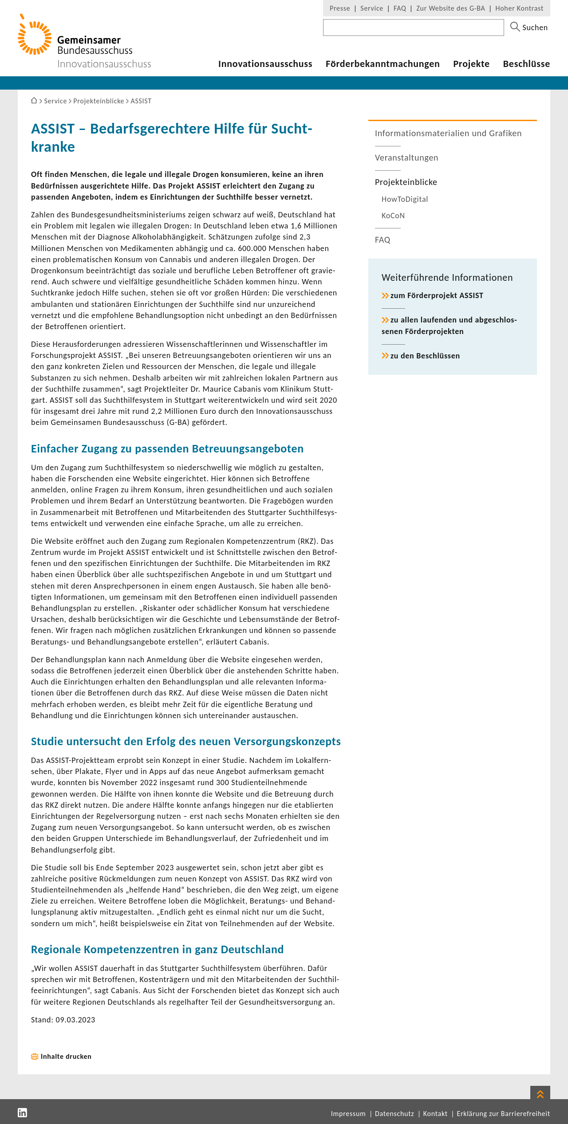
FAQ (400, 8)
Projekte (471, 64)
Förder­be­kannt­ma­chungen (383, 64)
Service (371, 8)
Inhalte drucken (66, 1056)
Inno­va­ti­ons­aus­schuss (265, 64)
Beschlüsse (526, 64)
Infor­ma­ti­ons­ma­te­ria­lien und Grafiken (448, 133)
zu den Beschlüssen (425, 356)
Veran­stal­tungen (406, 157)
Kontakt (435, 1113)
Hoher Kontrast (520, 8)
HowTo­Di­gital (405, 199)
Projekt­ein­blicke (406, 182)
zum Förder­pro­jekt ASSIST (437, 295)
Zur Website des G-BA (451, 8)
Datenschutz (394, 1113)
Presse (340, 8)
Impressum (348, 1113)
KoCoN (393, 215)
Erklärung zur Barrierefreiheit (503, 1113)
